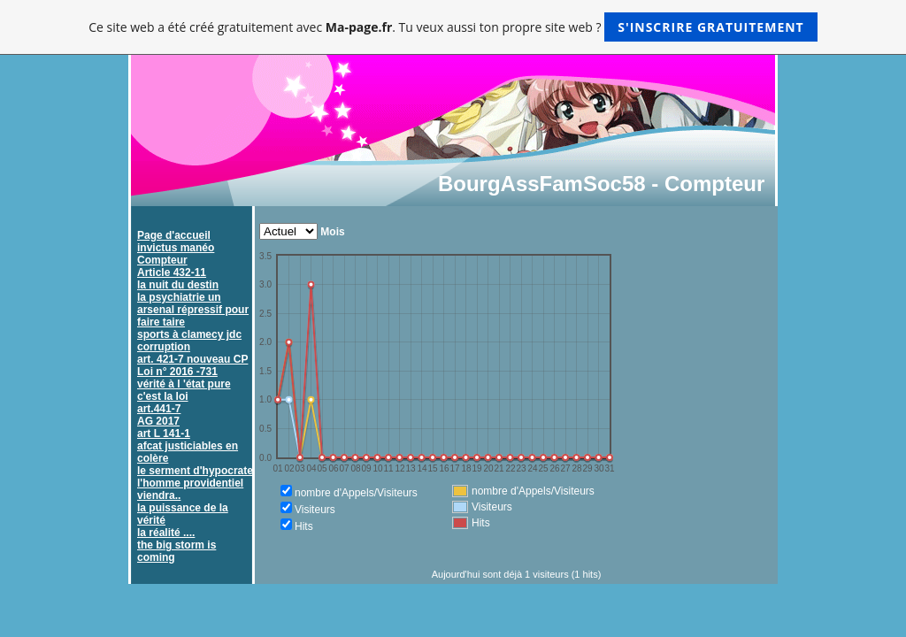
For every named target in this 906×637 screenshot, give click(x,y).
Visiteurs (315, 509)
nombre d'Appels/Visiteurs (356, 493)
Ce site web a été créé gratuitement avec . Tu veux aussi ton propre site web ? (452, 27)
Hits (304, 526)
